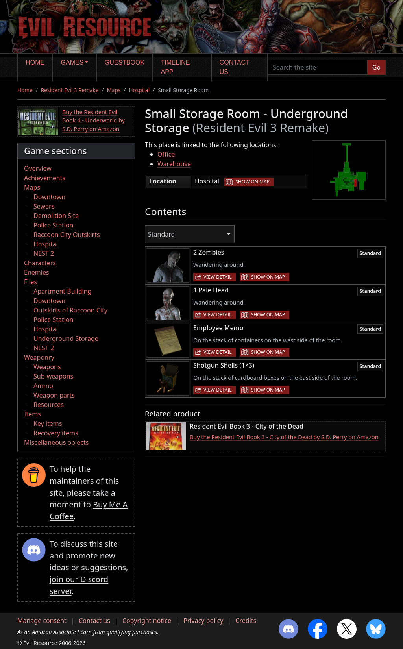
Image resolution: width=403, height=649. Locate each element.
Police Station (53, 225)
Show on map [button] (252, 181)
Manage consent (42, 620)
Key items (47, 423)
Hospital (139, 90)
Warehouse (174, 163)
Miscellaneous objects (56, 442)
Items (32, 414)
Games (72, 62)
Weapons (47, 366)
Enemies (36, 272)
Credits (245, 620)
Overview (38, 168)
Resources (48, 404)
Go (376, 67)
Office (166, 154)
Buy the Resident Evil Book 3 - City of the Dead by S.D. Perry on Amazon (284, 437)
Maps (114, 90)
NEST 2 (43, 253)
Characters (40, 263)
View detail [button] (217, 277)
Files (30, 281)
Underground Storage (65, 338)
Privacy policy (203, 620)
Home (35, 62)
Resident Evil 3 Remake (70, 90)
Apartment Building (62, 291)
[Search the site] (318, 67)
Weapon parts (54, 395)
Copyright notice (146, 620)
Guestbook (124, 62)
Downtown (49, 196)
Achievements (44, 178)
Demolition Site (56, 215)
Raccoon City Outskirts (66, 234)
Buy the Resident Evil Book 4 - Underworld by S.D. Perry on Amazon (93, 120)
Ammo (43, 385)
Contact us (235, 67)
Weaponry (39, 357)
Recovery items (55, 433)
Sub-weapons (53, 376)
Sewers (43, 206)
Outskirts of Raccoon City (70, 310)
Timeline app (175, 67)
